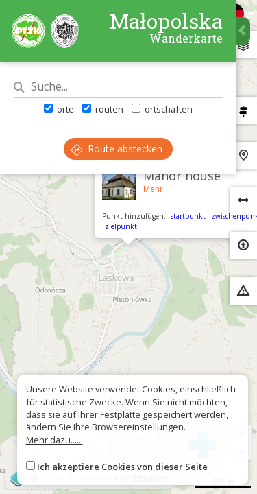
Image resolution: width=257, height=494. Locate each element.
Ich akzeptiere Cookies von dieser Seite (122, 466)
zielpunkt (121, 226)
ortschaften (162, 109)
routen (102, 109)
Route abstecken (116, 148)
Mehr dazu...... (54, 440)
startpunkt (188, 216)
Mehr (153, 189)
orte (59, 109)
